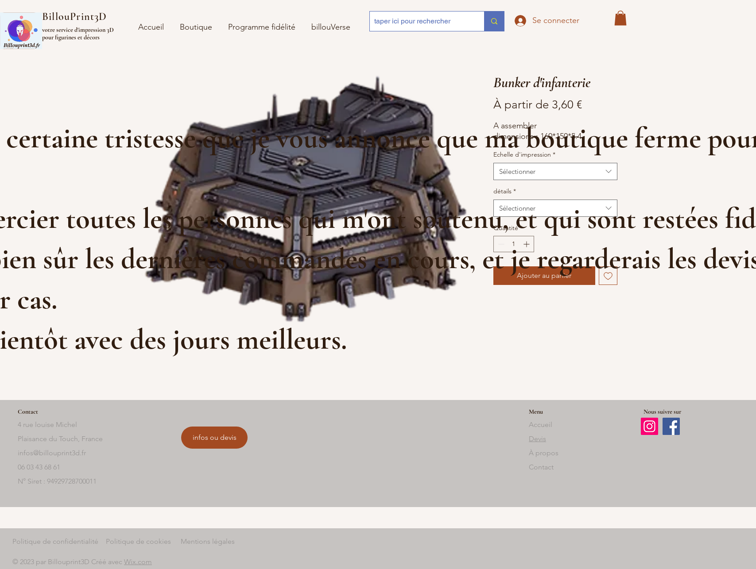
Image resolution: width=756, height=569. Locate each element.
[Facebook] (671, 426)
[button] (330, 23)
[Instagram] (649, 426)
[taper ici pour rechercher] (419, 21)
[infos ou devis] (214, 438)
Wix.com (138, 561)
